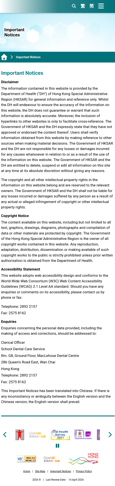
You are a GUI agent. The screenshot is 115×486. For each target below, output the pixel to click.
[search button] (74, 6)
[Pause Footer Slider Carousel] (57, 445)
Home (26, 471)
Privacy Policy (84, 471)
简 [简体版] (91, 6)
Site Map (40, 471)
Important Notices (60, 471)
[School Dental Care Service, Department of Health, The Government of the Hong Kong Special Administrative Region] (24, 6)
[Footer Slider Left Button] (5, 434)
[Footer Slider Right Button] (110, 434)
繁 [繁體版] (83, 6)
